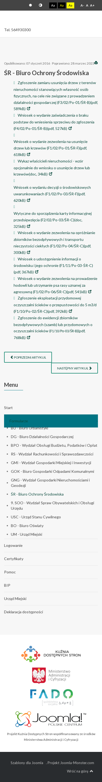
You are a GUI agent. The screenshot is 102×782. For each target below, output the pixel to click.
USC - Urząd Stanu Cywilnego (36, 517)
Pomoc (10, 572)
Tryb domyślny (30, 5)
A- (82, 5)
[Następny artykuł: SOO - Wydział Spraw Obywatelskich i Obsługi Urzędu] (74, 368)
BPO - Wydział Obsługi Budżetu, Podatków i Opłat (54, 445)
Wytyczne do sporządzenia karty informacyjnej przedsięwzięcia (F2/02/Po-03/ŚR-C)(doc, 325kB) (53, 220)
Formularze (19, 421)
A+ (92, 5)
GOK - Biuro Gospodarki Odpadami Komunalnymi (52, 471)
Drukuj (96, 62)
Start (8, 407)
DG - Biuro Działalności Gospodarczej (42, 436)
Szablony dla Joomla (27, 763)
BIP (7, 585)
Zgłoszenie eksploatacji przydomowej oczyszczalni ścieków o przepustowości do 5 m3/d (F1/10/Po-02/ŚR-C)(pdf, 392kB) (55, 305)
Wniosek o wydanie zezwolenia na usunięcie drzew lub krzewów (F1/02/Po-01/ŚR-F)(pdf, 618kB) (51, 148)
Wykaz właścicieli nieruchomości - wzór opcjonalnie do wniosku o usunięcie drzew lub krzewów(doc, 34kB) (52, 168)
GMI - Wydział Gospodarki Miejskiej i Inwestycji (51, 462)
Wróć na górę (80, 771)
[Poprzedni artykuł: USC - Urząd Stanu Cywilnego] (28, 357)
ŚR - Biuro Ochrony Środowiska (37, 494)
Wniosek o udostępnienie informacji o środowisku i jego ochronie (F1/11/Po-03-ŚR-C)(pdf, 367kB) (53, 266)
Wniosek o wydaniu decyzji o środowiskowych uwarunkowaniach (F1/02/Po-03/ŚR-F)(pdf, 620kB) (52, 194)
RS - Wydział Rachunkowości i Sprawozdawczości (52, 454)
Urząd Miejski (15, 598)
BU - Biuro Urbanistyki (29, 428)
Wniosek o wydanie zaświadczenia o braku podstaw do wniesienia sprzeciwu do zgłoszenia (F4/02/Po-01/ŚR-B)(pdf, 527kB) (54, 122)
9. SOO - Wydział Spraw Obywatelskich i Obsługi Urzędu (52, 505)
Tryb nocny (40, 5)
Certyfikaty (13, 558)
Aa (53, 5)
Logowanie (13, 545)
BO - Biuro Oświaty (27, 525)
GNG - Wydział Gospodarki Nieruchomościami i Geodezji (50, 483)
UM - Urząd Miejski (26, 534)
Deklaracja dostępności (23, 611)
